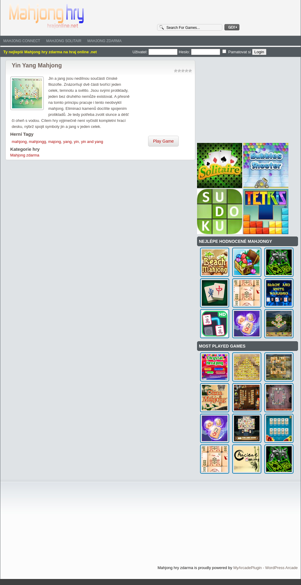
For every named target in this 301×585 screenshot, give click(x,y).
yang (67, 141)
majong (54, 141)
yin (76, 141)
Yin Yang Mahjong (37, 65)
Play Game (163, 141)
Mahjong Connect (21, 41)
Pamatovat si (237, 52)
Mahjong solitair (63, 41)
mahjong (19, 141)
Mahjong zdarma (104, 41)
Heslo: (200, 52)
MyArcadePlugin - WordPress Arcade (265, 567)
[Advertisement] (163, 106)
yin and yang (92, 141)
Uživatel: (155, 52)
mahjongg (37, 141)
